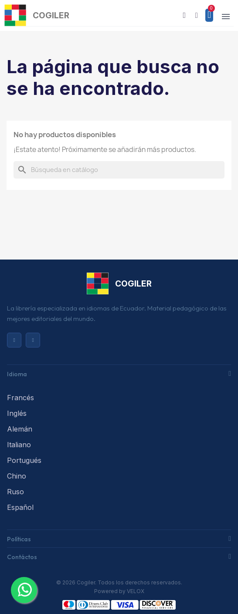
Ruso (15, 491)
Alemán (19, 429)
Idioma (17, 374)
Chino (16, 476)
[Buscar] (119, 170)
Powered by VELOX (119, 591)
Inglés (17, 413)
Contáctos (22, 557)
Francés (20, 397)
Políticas (19, 539)
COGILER (51, 15)
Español (20, 507)
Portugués (24, 460)
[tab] (119, 373)
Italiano (19, 444)
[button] (184, 15)
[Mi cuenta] (196, 15)
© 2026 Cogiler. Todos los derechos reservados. (119, 582)
